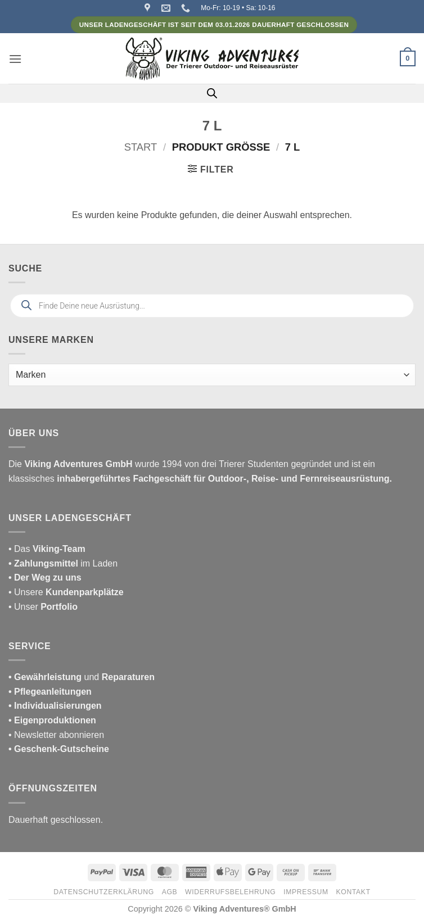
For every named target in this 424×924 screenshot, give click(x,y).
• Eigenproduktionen (52, 720)
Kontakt (353, 892)
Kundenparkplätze (85, 592)
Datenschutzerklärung (103, 892)
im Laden (63, 563)
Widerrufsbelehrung (230, 892)
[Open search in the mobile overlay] (212, 93)
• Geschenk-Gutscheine (58, 749)
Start (140, 147)
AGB (170, 892)
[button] (15, 59)
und (81, 677)
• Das (46, 549)
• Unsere (27, 592)
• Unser (43, 607)
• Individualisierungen (55, 705)
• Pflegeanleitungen (50, 691)
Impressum (305, 892)
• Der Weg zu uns (45, 577)
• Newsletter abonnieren (56, 735)
